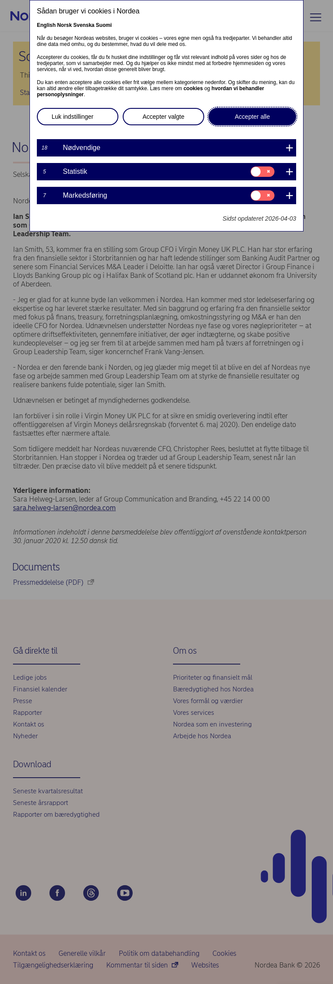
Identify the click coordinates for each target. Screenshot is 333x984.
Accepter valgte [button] (164, 116)
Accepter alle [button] (252, 116)
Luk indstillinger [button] (73, 116)
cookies (193, 88)
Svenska (84, 25)
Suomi (104, 25)
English (46, 25)
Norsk (64, 25)
